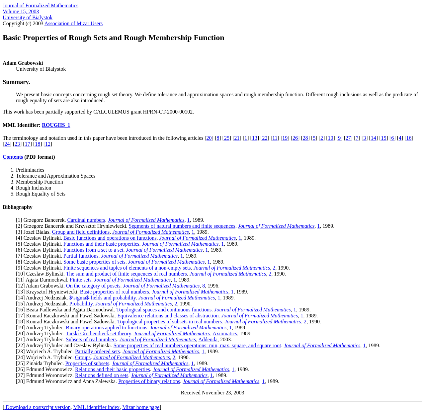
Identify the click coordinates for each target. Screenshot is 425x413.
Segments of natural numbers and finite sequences (182, 226)
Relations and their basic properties (112, 369)
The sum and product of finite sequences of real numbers (126, 274)
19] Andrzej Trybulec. (42, 327)
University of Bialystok (27, 17)
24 (7, 144)
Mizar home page (140, 407)
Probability (81, 303)
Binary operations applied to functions (106, 327)
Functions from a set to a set (93, 250)
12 (47, 144)
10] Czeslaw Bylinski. (42, 274)
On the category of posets (93, 286)
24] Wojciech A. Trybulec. (46, 357)
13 (254, 138)
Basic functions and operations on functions (109, 238)
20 (209, 138)
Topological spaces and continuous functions (164, 309)
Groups (83, 357)
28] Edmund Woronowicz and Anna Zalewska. (68, 381)
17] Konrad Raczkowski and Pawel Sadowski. (67, 315)
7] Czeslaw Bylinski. (40, 256)
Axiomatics (224, 333)
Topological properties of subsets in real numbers (169, 321)
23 (17, 144)
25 (226, 138)
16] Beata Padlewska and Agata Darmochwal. (67, 309)
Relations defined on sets (101, 375)
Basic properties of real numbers (114, 291)
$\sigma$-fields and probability (102, 297)
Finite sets (80, 280)
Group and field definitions (81, 232)
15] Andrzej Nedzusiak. (43, 303)
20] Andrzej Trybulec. (42, 333)
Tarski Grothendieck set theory (98, 333)
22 (265, 138)
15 (383, 138)
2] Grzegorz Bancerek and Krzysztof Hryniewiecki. (73, 226)
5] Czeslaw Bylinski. (40, 244)
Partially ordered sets (97, 351)
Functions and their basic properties (101, 244)
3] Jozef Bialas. (35, 232)
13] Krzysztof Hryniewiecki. (49, 291)
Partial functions (80, 256)
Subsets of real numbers (91, 339)
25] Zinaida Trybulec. (41, 363)
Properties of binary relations (149, 381)
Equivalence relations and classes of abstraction (167, 315)
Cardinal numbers (86, 220)
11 (274, 138)
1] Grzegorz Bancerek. (42, 220)
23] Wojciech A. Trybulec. (46, 351)
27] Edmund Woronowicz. (46, 375)
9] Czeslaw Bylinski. (40, 268)
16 (408, 138)
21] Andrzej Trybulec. (42, 339)
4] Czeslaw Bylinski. (40, 238)
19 (285, 138)
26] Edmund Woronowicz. (46, 369)
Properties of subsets (87, 363)
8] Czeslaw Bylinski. (40, 262)
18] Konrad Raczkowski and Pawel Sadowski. (67, 321)
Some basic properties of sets (94, 262)
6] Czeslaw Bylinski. (40, 250)
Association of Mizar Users (73, 23)
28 (305, 138)
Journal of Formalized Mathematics (40, 5)
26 (295, 138)
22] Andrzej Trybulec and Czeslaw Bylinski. (65, 345)
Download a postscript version (37, 407)
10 (330, 138)
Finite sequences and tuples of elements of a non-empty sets (127, 268)
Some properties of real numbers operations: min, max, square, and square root (197, 345)
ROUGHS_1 (56, 125)
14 (373, 138)
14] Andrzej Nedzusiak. (43, 297)
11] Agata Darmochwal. (44, 280)
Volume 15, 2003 (21, 11)
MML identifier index (96, 407)
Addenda (207, 339)
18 (37, 144)
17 (27, 144)
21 (237, 138)
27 (348, 138)
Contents (13, 157)
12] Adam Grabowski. (42, 286)
